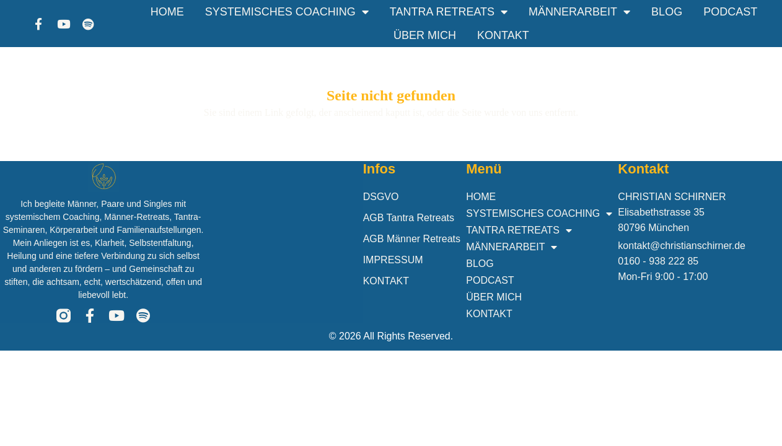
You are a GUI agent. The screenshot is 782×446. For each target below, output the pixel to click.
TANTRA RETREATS (448, 12)
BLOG (666, 12)
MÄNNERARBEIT (579, 12)
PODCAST (730, 12)
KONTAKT (503, 35)
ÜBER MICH (424, 35)
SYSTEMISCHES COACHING (287, 12)
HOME (167, 12)
